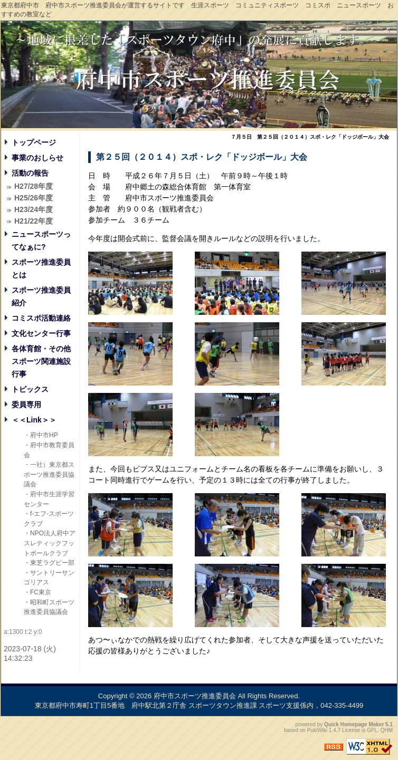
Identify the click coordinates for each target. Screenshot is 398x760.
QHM (387, 730)
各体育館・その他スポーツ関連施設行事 (41, 361)
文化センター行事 (41, 333)
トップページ (34, 142)
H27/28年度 (33, 186)
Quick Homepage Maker (354, 724)
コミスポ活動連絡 (41, 318)
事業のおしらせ (37, 157)
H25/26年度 (33, 198)
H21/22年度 (33, 221)
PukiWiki (317, 730)
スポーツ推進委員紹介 (41, 296)
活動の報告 (30, 173)
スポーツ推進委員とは (41, 268)
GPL (372, 730)
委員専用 (26, 404)
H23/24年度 (33, 209)
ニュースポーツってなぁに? (41, 240)
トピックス (30, 389)
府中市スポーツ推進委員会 (195, 696)
